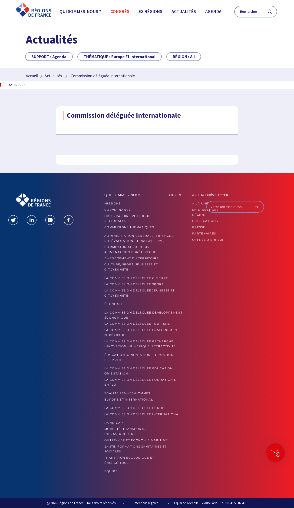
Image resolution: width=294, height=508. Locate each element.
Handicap (113, 422)
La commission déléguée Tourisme (137, 323)
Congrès (119, 11)
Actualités (184, 11)
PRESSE (198, 227)
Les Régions (149, 11)
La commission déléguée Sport (133, 284)
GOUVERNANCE (117, 209)
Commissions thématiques (129, 227)
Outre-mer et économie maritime (136, 440)
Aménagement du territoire (131, 258)
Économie (113, 304)
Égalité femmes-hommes (127, 393)
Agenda (213, 11)
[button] (81, 11)
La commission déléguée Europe (135, 408)
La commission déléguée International (142, 414)
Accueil (32, 75)
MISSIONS (112, 203)
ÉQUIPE (111, 471)
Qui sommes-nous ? (80, 11)
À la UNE (200, 203)
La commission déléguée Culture (136, 278)
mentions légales (147, 503)
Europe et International (128, 399)
